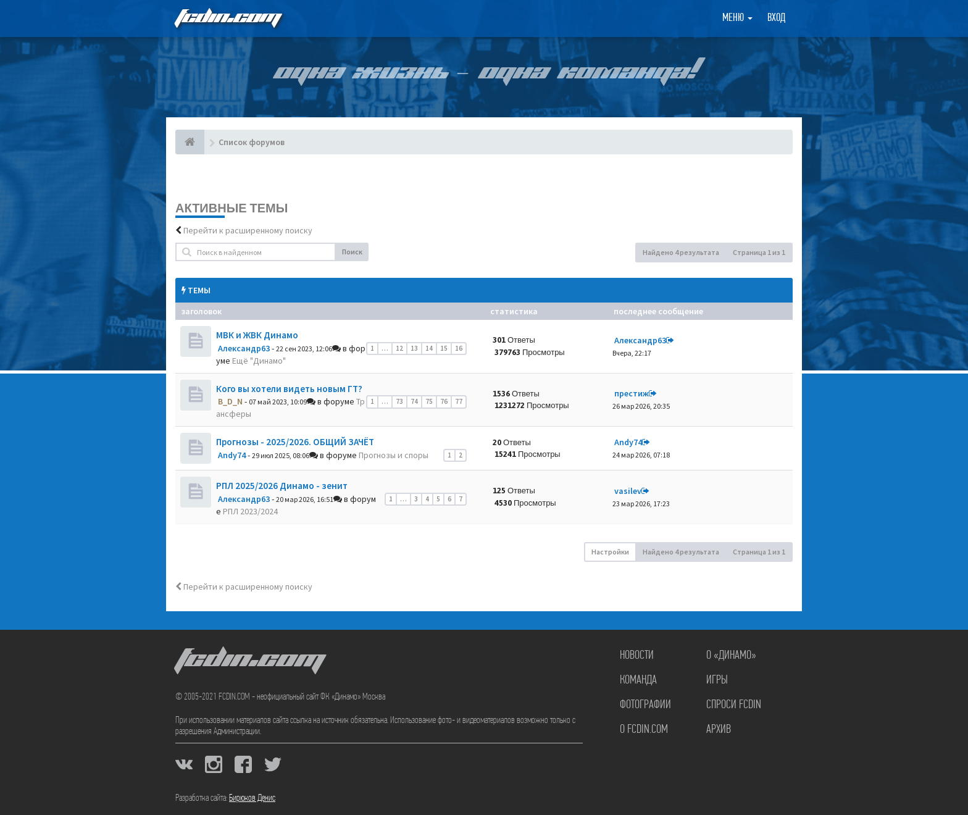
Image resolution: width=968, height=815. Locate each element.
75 (429, 401)
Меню (737, 18)
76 (444, 401)
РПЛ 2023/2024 (250, 511)
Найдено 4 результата (681, 252)
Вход (776, 18)
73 (399, 401)
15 (444, 348)
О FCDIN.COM (644, 730)
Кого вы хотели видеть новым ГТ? (289, 389)
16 (458, 348)
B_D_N (230, 401)
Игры (717, 680)
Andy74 (232, 455)
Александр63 (244, 348)
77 (458, 401)
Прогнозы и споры (393, 455)
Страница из (759, 252)
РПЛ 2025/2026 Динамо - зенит (282, 485)
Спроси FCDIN (733, 705)
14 (429, 348)
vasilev (627, 490)
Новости (637, 656)
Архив (718, 730)
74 (414, 401)
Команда (638, 680)
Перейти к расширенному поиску (247, 230)
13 (414, 348)
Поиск (352, 251)
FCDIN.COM (227, 18)
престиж (631, 393)
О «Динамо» (731, 656)
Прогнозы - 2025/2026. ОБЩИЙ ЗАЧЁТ (295, 442)
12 (399, 348)
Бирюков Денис (252, 798)
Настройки (610, 551)
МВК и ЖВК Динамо (257, 335)
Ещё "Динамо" (259, 360)
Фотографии (645, 705)
